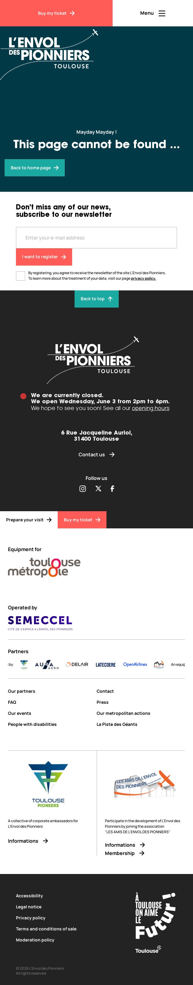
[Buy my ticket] (56, 13)
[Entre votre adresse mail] (96, 237)
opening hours (150, 408)
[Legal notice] (68, 906)
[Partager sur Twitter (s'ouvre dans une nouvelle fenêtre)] (98, 489)
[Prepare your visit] (29, 519)
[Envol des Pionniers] (54, 51)
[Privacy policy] (68, 917)
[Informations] (48, 841)
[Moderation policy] (68, 940)
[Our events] (50, 713)
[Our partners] (50, 691)
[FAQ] (50, 702)
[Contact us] (96, 454)
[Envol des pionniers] (35, 167)
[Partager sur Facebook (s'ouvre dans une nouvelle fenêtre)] (112, 489)
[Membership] (145, 853)
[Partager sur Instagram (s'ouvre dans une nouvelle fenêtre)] (82, 489)
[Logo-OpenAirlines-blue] (146, 664)
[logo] (170, 664)
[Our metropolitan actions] (141, 713)
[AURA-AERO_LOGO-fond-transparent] (58, 664)
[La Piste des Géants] (141, 724)
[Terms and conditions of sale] (68, 929)
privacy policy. (143, 278)
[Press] (141, 702)
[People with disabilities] (50, 724)
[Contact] (141, 691)
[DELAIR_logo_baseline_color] (88, 664)
